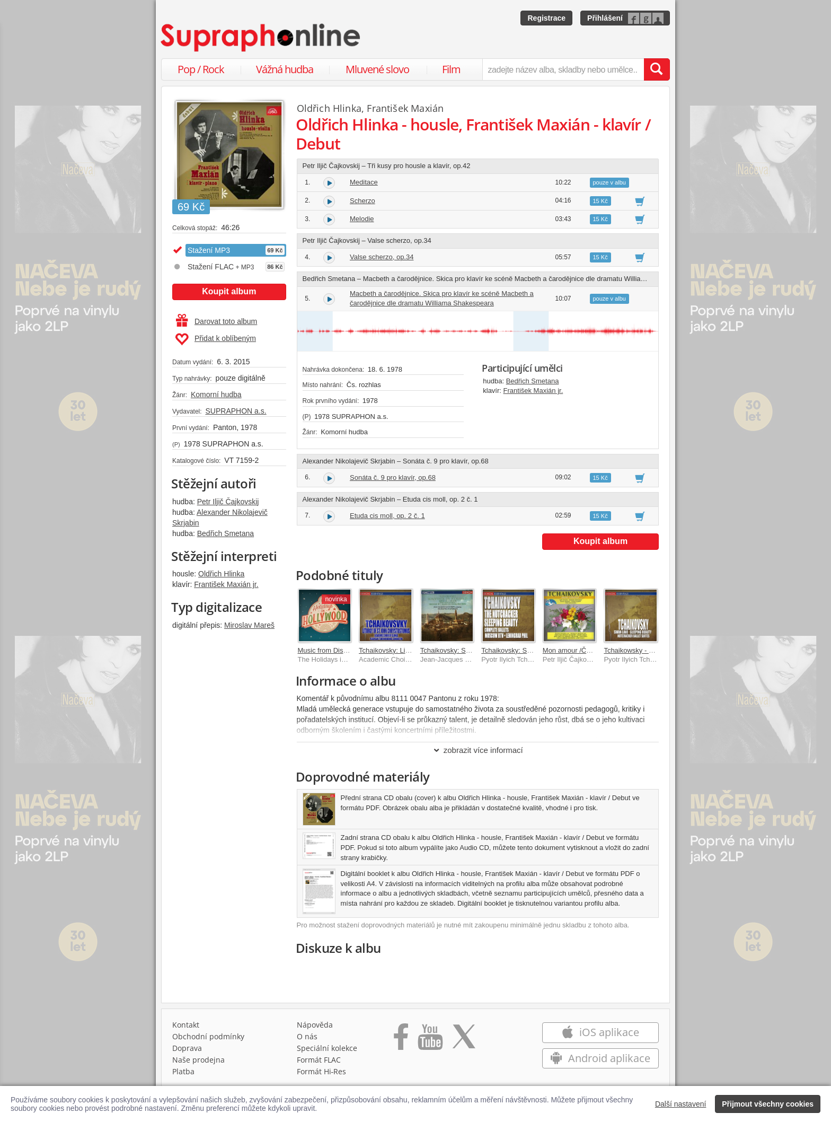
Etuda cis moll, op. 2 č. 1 (387, 516)
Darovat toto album (216, 321)
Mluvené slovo (377, 69)
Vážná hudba (284, 69)
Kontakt (185, 1025)
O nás (307, 1036)
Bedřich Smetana (225, 533)
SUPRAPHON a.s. (235, 411)
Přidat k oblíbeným (215, 339)
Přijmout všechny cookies (768, 1104)
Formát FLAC (319, 1060)
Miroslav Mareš (249, 625)
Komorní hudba (216, 394)
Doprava (187, 1048)
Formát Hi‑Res (322, 1071)
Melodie (362, 219)
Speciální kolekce (327, 1048)
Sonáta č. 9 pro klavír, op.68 (393, 477)
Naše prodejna (198, 1060)
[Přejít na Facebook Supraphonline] (401, 1040)
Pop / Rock (201, 69)
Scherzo (362, 201)
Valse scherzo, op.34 (381, 257)
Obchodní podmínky (208, 1036)
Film (451, 69)
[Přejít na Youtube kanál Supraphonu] (430, 1040)
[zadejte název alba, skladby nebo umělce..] (563, 69)
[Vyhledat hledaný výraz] (656, 69)
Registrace (546, 18)
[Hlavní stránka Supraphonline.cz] (261, 38)
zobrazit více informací (477, 750)
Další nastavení (680, 1104)
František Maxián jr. (226, 584)
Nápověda (315, 1025)
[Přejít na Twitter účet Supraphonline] (463, 1040)
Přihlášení (605, 18)
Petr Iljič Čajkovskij (228, 501)
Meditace (364, 182)
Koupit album (229, 291)
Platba (183, 1071)
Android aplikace (600, 1058)
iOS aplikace (600, 1032)
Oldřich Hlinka (221, 573)
